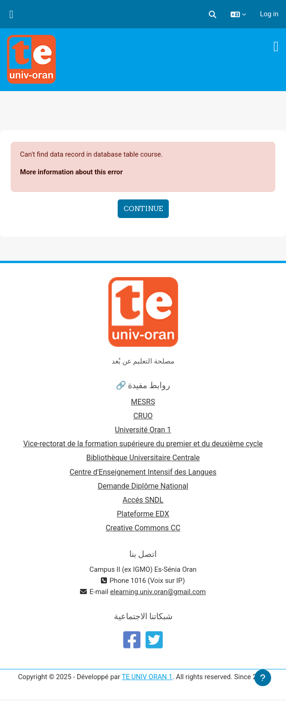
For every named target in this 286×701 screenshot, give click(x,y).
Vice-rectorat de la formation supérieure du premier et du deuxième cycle (143, 443)
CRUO (143, 415)
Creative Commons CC (143, 527)
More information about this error (71, 172)
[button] (212, 14)
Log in (269, 14)
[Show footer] (262, 677)
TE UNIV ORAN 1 (147, 677)
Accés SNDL (143, 500)
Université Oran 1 (143, 429)
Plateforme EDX (143, 513)
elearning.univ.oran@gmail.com (158, 592)
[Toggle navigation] (276, 46)
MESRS (143, 401)
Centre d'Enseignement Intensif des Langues (143, 472)
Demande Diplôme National (143, 486)
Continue (143, 208)
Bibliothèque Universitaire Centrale (143, 457)
